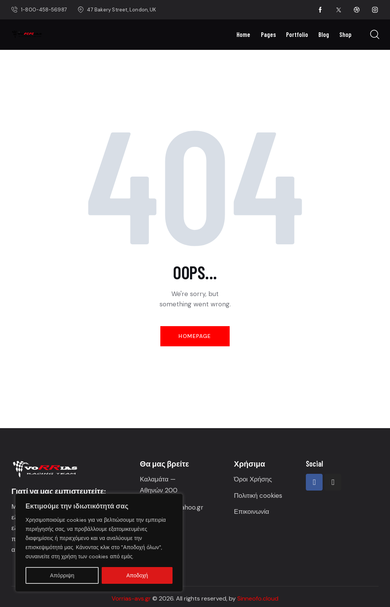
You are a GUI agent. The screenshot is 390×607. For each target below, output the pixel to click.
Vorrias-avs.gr (131, 598)
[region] (99, 543)
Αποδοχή (137, 575)
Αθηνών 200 (159, 490)
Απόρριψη (62, 575)
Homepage (195, 336)
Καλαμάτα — (158, 479)
